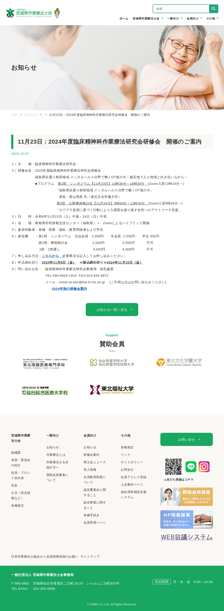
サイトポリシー (132, 462)
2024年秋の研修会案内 (69, 289)
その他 (125, 435)
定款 (14, 485)
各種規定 (17, 505)
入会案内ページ (132, 484)
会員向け (90, 435)
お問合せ (127, 469)
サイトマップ (90, 556)
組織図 (16, 452)
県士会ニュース (95, 462)
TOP (14, 114)
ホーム (123, 18)
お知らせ (52, 447)
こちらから (52, 256)
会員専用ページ (95, 522)
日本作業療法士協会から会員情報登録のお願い (44, 556)
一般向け (52, 435)
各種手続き (92, 515)
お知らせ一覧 (33, 114)
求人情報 (90, 469)
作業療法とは (56, 454)
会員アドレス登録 (133, 477)
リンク (125, 454)
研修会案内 (92, 454)
